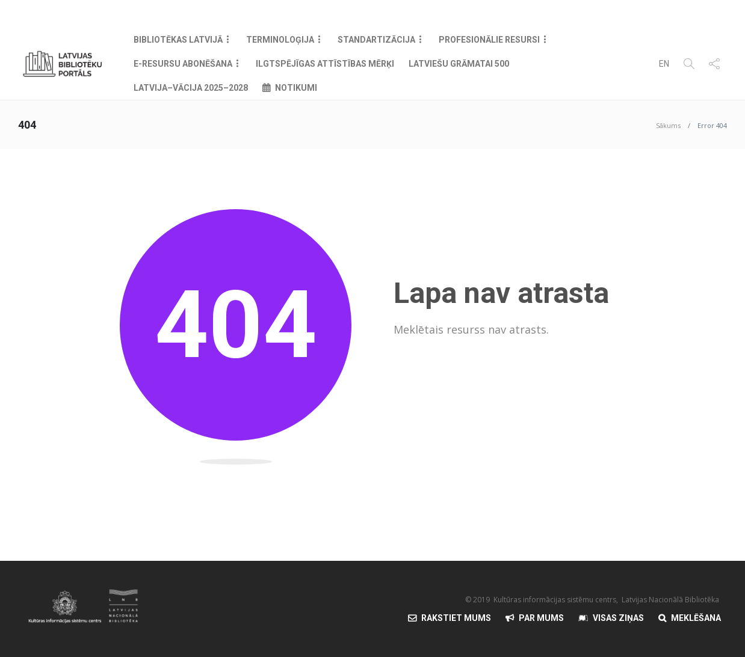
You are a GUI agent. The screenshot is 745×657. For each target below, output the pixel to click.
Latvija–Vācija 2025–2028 (191, 88)
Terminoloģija (280, 39)
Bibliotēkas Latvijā (178, 39)
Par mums (541, 618)
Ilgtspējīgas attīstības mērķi (325, 64)
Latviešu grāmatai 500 (459, 64)
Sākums (668, 125)
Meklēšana (696, 618)
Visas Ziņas (618, 618)
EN (664, 64)
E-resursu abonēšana (183, 64)
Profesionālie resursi (489, 39)
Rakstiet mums (456, 618)
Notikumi (296, 88)
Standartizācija (376, 39)
